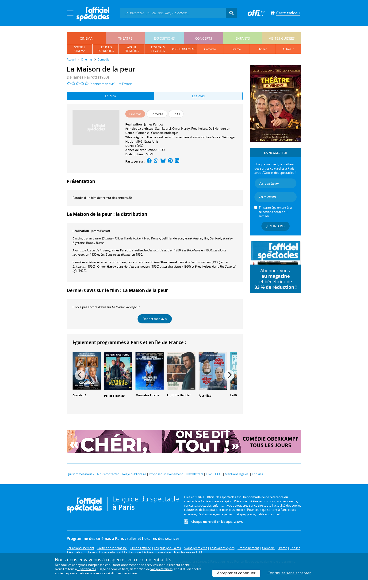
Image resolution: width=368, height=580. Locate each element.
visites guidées (282, 38)
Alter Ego (205, 396)
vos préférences (161, 569)
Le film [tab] (110, 96)
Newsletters (194, 474)
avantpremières (131, 49)
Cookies (257, 474)
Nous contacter (108, 474)
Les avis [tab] (198, 96)
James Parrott (153, 124)
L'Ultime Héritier (179, 395)
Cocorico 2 (80, 395)
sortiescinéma (79, 49)
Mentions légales (236, 474)
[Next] (229, 375)
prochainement (184, 49)
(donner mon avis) (102, 84)
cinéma (86, 38)
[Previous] (80, 375)
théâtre (125, 38)
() (100, 238)
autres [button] (287, 49)
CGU (218, 474)
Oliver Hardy (181, 128)
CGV (209, 474)
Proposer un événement (166, 474)
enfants (242, 38)
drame (236, 49)
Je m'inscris (275, 226)
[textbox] (173, 13)
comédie (210, 49)
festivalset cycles (158, 49)
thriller (262, 49)
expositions (164, 38)
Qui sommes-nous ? (80, 474)
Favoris (125, 84)
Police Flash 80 (114, 396)
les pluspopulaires (106, 49)
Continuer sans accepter (289, 573)
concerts (203, 38)
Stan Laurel (163, 128)
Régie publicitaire (134, 474)
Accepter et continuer (236, 573)
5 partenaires (86, 569)
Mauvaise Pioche (147, 395)
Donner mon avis (155, 319)
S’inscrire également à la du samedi (275, 211)
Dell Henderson (219, 128)
